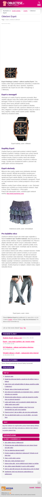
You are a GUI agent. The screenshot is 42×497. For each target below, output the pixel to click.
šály (16, 428)
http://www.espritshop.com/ (15, 193)
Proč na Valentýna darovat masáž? (14, 450)
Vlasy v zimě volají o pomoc (12, 458)
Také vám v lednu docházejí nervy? (15, 461)
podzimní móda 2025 (8, 428)
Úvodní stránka (16, 11)
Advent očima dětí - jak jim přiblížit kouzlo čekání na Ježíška (22, 463)
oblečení (27, 428)
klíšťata (37, 425)
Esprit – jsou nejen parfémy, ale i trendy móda (18, 341)
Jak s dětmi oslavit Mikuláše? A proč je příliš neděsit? (20, 466)
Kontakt (31, 487)
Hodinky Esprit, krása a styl (12, 338)
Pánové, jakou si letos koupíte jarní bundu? (17, 389)
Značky (25, 11)
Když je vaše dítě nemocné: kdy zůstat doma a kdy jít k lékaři (22, 469)
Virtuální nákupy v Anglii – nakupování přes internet (21, 353)
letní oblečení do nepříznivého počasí (15, 425)
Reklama (38, 487)
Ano (21, 328)
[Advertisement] (21, 46)
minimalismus (21, 428)
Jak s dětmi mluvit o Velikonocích (14, 442)
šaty (4, 425)
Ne (25, 328)
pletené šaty (12, 430)
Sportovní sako (9, 376)
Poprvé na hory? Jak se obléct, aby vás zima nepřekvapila (21, 412)
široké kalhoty (30, 425)
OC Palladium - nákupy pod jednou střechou (18, 347)
